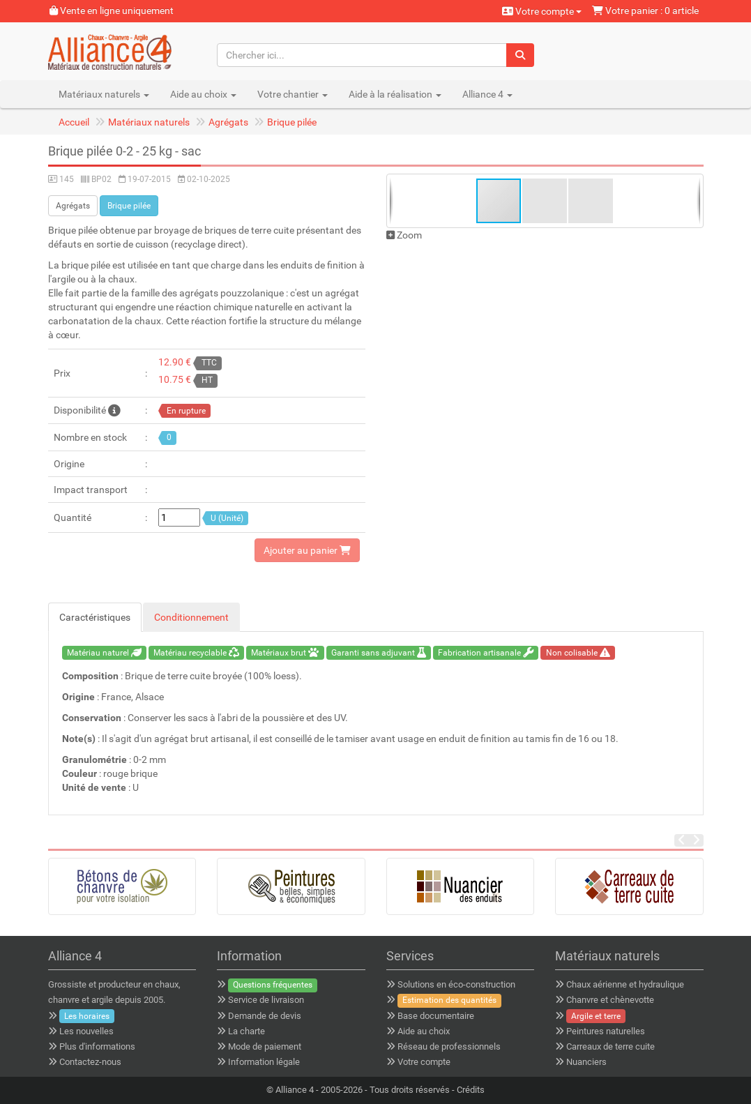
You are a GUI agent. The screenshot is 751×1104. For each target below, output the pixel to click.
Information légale (264, 1062)
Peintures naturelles (605, 1031)
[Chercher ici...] (362, 55)
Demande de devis (264, 1016)
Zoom (404, 235)
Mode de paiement (264, 1046)
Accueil (74, 122)
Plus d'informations (97, 1046)
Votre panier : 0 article (645, 10)
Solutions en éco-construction (456, 984)
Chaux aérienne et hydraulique (625, 984)
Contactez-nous (90, 1062)
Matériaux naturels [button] (104, 94)
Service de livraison (266, 1000)
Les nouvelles (86, 1031)
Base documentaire (435, 1016)
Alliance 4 (294, 1089)
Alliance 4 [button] (487, 94)
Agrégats (228, 122)
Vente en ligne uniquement (112, 10)
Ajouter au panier (307, 550)
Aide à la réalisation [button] (395, 94)
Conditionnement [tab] (191, 617)
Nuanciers (586, 1062)
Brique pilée (292, 122)
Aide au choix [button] (203, 94)
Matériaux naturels (149, 122)
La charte (246, 1031)
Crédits (471, 1089)
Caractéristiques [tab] (94, 617)
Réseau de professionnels (449, 1046)
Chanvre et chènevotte (610, 1000)
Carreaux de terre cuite (610, 1046)
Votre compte (542, 11)
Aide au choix (423, 1031)
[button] (545, 201)
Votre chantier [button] (292, 94)
